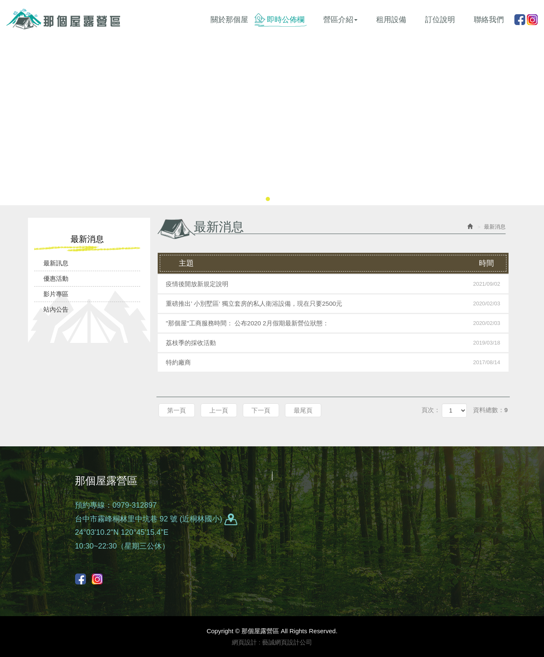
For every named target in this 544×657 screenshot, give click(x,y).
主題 (341, 263)
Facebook (519, 19)
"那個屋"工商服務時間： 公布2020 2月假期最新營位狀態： (333, 323)
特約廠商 (333, 362)
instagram (532, 19)
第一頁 (176, 410)
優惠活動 (55, 278)
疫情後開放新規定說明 (333, 284)
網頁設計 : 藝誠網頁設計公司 (272, 642)
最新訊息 (55, 263)
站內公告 (55, 309)
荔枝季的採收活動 (333, 343)
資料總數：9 (490, 409)
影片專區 (55, 293)
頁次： (430, 409)
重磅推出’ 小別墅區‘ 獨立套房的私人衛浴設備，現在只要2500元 (333, 304)
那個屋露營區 (63, 19)
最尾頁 (303, 410)
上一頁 (218, 410)
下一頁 (261, 410)
